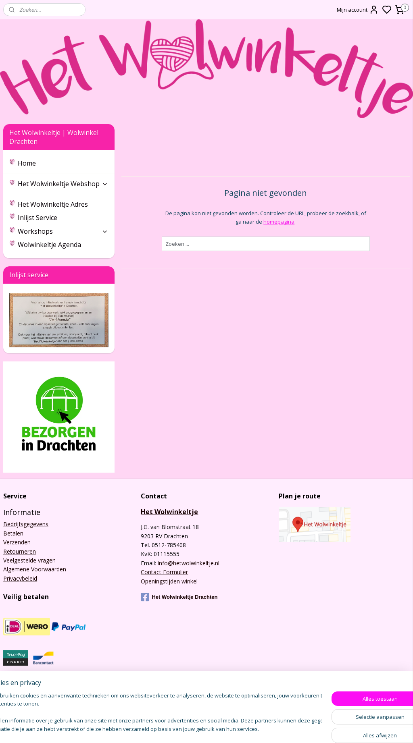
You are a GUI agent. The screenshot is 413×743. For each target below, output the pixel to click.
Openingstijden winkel (169, 581)
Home (27, 163)
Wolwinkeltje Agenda (49, 244)
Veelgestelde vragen (29, 560)
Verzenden (17, 542)
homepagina (278, 221)
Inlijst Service (37, 217)
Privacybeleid (20, 578)
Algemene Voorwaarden (34, 569)
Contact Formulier (164, 572)
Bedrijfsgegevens (25, 524)
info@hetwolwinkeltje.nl (188, 563)
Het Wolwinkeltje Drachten (179, 597)
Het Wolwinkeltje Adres (53, 204)
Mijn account (358, 10)
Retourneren (19, 551)
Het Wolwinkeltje (169, 511)
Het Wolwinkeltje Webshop (63, 183)
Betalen (13, 533)
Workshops (63, 231)
